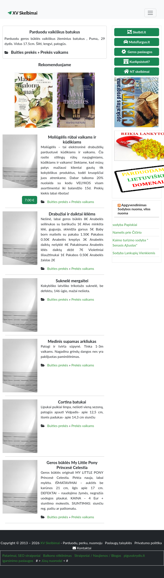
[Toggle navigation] (150, 13)
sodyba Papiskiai (125, 225)
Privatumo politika (148, 543)
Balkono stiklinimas (57, 555)
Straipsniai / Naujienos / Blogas (97, 555)
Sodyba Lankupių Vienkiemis (134, 253)
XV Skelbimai (22, 12)
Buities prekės (57, 202)
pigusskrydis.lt (134, 555)
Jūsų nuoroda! (51, 561)
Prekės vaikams (82, 202)
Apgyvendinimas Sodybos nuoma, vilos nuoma (134, 209)
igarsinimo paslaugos (17, 561)
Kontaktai (82, 548)
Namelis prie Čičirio (127, 232)
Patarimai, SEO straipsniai (21, 555)
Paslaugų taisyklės (119, 543)
